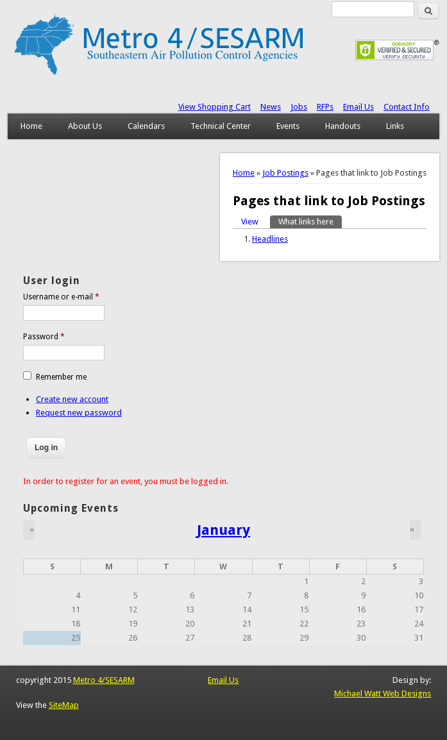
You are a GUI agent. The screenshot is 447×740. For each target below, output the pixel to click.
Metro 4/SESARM (104, 680)
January (223, 529)
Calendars (146, 126)
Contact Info (407, 107)
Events (287, 126)
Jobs (299, 107)
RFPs (325, 107)
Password (44, 336)
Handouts (342, 126)
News (270, 107)
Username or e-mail (61, 296)
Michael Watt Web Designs (382, 693)
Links (395, 126)
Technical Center (220, 126)
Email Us (358, 107)
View (249, 221)
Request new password (79, 412)
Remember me (61, 377)
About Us (85, 126)
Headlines (270, 239)
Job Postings (285, 173)
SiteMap (64, 705)
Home (31, 126)
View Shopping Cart (214, 107)
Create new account (72, 399)
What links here (310, 220)
